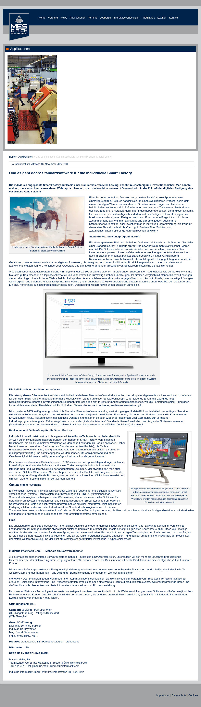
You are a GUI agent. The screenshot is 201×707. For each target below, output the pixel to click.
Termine (92, 17)
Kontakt (173, 17)
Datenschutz (179, 695)
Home (42, 17)
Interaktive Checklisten (126, 17)
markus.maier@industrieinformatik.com (56, 665)
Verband (53, 17)
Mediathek (149, 17)
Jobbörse (105, 17)
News (63, 17)
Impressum (162, 695)
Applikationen (78, 17)
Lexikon (161, 17)
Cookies (193, 695)
